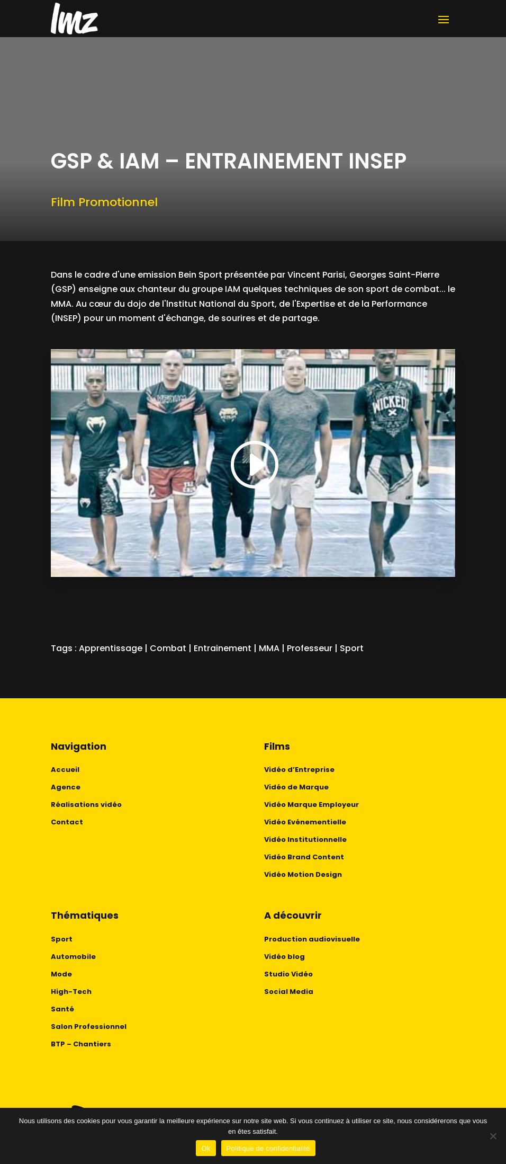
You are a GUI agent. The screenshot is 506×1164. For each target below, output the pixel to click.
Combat (168, 648)
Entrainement (222, 648)
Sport (352, 648)
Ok (205, 1148)
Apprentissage (110, 648)
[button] (253, 465)
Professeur (309, 648)
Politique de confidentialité (268, 1148)
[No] (492, 1136)
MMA (269, 648)
